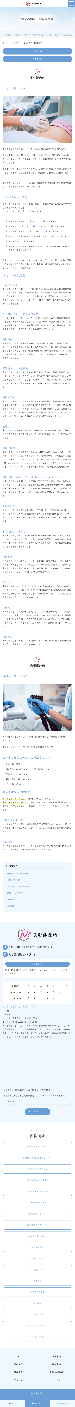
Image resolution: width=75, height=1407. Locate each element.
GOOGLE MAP (37, 1112)
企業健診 (11, 906)
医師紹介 (18, 1364)
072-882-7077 (22, 954)
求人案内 (56, 1356)
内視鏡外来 (37, 59)
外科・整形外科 (14, 880)
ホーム (18, 1356)
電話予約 (37, 1403)
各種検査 (11, 899)
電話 (12, 1403)
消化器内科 (37, 51)
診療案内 (18, 1372)
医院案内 (56, 1364)
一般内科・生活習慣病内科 (19, 874)
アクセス (18, 1380)
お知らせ (56, 1380)
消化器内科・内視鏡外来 (18, 886)
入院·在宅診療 (56, 1372)
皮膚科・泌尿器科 (15, 893)
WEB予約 (62, 1403)
